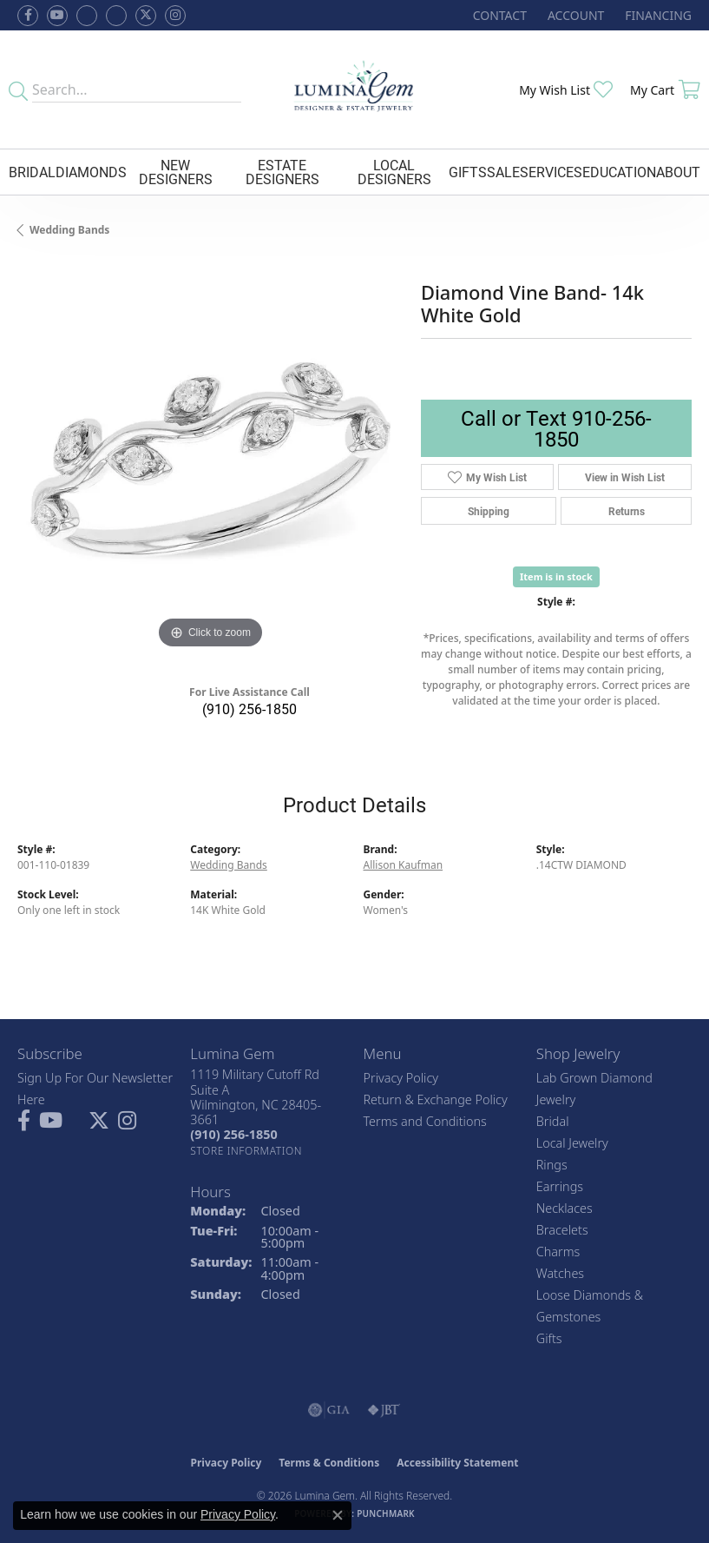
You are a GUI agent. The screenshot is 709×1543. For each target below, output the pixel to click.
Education (619, 171)
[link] (498, 15)
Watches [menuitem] (560, 1273)
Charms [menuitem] (558, 1251)
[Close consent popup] (337, 1515)
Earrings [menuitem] (559, 1186)
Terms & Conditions (329, 1462)
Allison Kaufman (403, 865)
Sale (503, 171)
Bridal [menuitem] (552, 1121)
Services (551, 171)
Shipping (488, 511)
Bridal (32, 171)
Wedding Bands (69, 229)
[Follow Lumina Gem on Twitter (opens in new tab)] (145, 15)
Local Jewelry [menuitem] (572, 1143)
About (678, 171)
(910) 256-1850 (249, 708)
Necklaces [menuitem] (564, 1208)
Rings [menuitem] (552, 1164)
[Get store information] (246, 1150)
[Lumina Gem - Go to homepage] (354, 89)
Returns (626, 511)
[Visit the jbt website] (383, 1410)
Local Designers (394, 172)
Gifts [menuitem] (549, 1338)
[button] (574, 15)
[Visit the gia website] (329, 1410)
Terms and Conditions (425, 1121)
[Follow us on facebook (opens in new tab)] (27, 15)
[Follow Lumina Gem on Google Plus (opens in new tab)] (116, 15)
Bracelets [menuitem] (562, 1230)
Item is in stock (556, 576)
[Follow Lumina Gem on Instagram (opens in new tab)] (175, 15)
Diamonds (91, 171)
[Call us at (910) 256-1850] (233, 1134)
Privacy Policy (401, 1078)
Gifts (468, 171)
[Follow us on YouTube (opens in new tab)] (57, 15)
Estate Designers (282, 172)
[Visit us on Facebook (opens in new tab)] (86, 15)
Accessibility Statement (457, 1462)
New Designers (176, 172)
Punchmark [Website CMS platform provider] (386, 1513)
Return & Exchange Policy (436, 1099)
